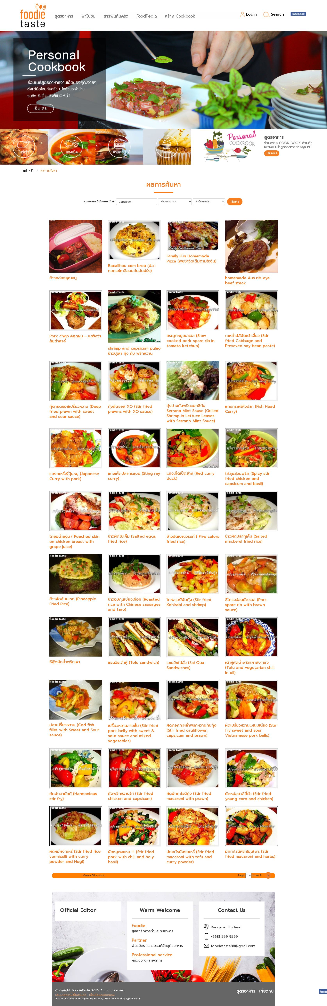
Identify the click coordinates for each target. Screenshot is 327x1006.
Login (248, 14)
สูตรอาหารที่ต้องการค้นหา (101, 201)
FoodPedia (148, 15)
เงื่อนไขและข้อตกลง (102, 994)
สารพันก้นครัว (117, 15)
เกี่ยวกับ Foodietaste (279, 990)
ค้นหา (235, 201)
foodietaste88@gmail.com (233, 945)
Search (273, 14)
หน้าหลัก (29, 170)
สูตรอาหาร (65, 15)
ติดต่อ (309, 990)
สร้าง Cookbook (181, 15)
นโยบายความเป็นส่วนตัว (70, 994)
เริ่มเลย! (272, 153)
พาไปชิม (90, 15)
